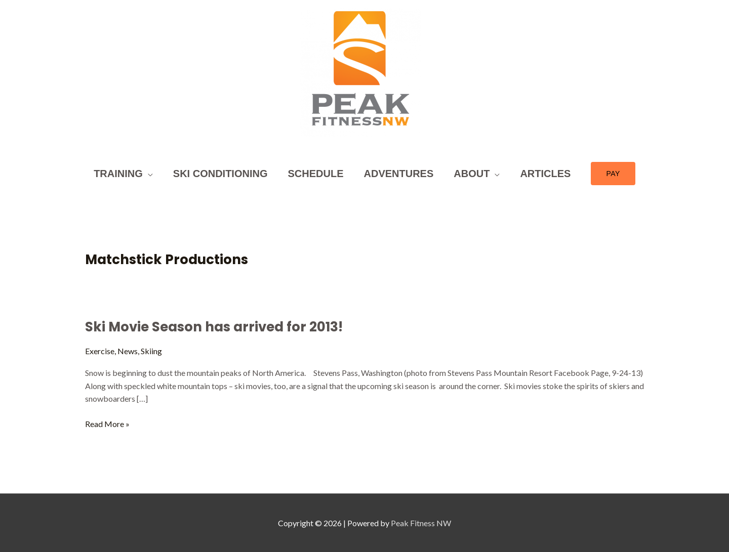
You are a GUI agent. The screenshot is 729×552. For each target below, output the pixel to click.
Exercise (99, 351)
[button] (613, 173)
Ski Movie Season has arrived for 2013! (214, 327)
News (127, 351)
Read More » (107, 423)
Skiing (151, 351)
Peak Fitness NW (421, 523)
